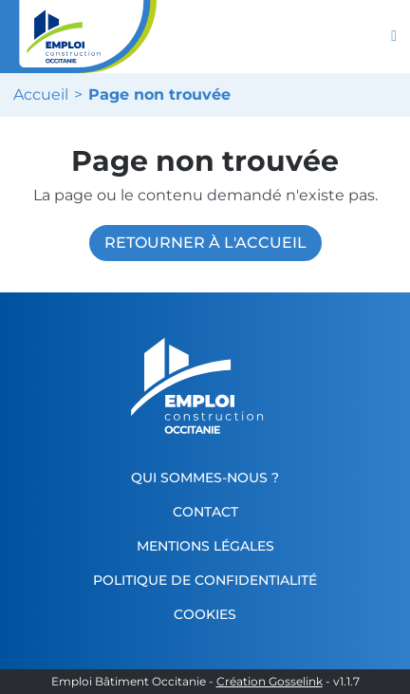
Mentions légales (205, 545)
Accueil (40, 94)
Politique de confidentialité (205, 580)
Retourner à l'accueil (205, 243)
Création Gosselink (269, 681)
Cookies (205, 614)
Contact (205, 511)
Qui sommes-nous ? (205, 477)
